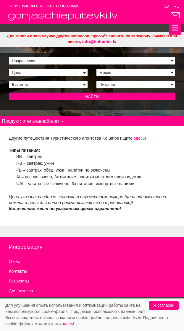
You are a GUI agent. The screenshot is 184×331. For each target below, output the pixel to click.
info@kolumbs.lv (99, 41)
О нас (14, 261)
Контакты (18, 271)
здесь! (140, 138)
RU (176, 6)
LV (167, 6)
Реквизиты (19, 281)
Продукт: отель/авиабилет (33, 121)
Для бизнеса (21, 290)
